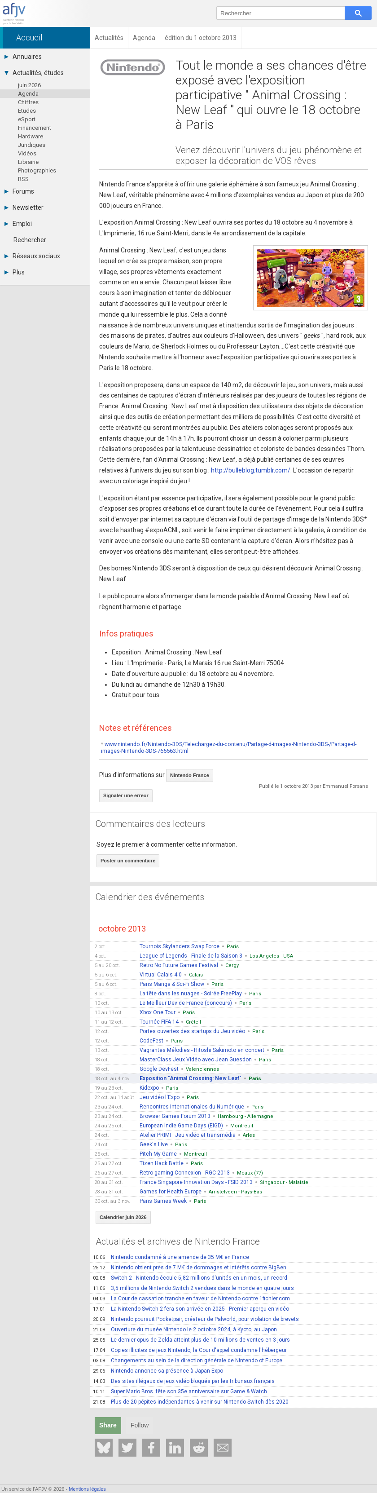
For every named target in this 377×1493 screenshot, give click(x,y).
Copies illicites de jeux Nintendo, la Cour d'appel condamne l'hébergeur (190, 1350)
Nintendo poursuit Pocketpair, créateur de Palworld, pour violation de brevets (196, 1319)
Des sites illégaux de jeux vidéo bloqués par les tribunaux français (184, 1381)
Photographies (37, 170)
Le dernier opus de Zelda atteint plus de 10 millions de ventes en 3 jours (191, 1340)
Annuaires (23, 56)
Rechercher (29, 239)
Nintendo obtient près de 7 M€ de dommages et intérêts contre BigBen (189, 1267)
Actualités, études (34, 72)
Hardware (30, 136)
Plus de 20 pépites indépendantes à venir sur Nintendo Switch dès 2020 (191, 1402)
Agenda (28, 93)
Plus (14, 272)
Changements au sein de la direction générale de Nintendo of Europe (187, 1360)
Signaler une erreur (126, 795)
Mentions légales (87, 1489)
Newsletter (24, 207)
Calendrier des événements (150, 897)
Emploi (18, 223)
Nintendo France (189, 775)
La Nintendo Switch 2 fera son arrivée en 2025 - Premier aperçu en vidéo (191, 1309)
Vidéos (27, 153)
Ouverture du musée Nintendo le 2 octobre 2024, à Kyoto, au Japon (185, 1329)
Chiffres (28, 102)
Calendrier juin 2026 (123, 1217)
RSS (23, 179)
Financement (34, 127)
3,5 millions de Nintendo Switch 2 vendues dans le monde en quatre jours (193, 1288)
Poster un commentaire (128, 860)
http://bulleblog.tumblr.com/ (250, 470)
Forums (19, 191)
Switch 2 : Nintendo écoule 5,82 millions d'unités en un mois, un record (190, 1278)
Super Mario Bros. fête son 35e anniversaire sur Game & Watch (180, 1391)
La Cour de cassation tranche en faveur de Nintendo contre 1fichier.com (191, 1298)
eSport (26, 119)
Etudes (27, 110)
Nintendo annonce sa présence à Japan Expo (158, 1371)
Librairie (28, 162)
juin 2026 (29, 85)
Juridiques (31, 144)
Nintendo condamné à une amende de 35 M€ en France (171, 1257)
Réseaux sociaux (32, 256)
